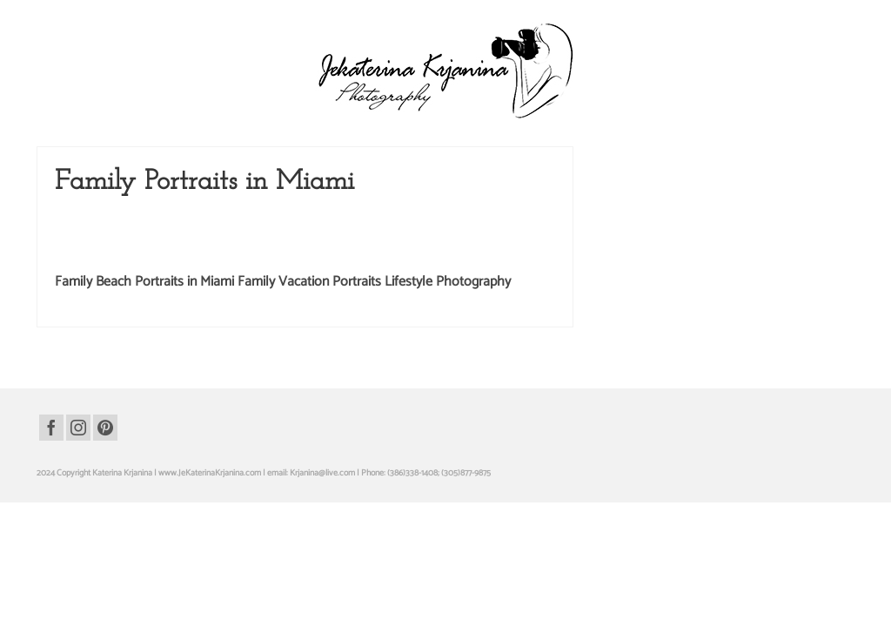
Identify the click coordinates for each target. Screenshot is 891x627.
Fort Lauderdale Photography (493, 252)
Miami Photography (514, 269)
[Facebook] (51, 460)
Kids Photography (327, 269)
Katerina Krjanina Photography (225, 269)
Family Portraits (399, 252)
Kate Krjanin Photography (107, 269)
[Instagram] (78, 460)
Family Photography (324, 252)
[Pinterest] (105, 460)
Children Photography (236, 252)
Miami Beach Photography (420, 269)
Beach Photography (150, 252)
